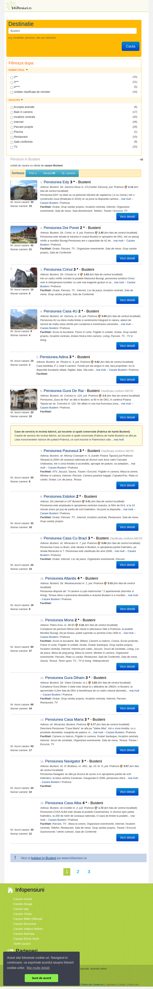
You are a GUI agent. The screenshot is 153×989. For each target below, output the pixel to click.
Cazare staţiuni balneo (28, 924)
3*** (15, 82)
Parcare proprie (22, 127)
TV (14, 147)
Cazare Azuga (22, 900)
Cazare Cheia (22, 909)
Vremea (18, 955)
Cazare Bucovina (24, 919)
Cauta (130, 46)
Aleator (49, 173)
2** (14, 77)
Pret (33, 173)
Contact (121, 980)
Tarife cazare (21, 939)
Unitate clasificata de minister (30, 92)
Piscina (17, 132)
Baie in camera (21, 112)
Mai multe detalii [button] (38, 968)
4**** (15, 87)
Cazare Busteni (124, 282)
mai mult (122, 198)
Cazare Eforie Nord (26, 934)
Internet (17, 122)
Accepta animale (22, 107)
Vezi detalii (127, 216)
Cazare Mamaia (23, 929)
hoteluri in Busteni (43, 854)
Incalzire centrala (23, 117)
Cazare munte (22, 895)
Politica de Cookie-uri (92, 980)
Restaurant (19, 137)
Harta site (133, 980)
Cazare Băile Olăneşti (27, 914)
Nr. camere (68, 173)
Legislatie (110, 980)
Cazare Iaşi (20, 905)
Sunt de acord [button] (41, 978)
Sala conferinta (21, 142)
